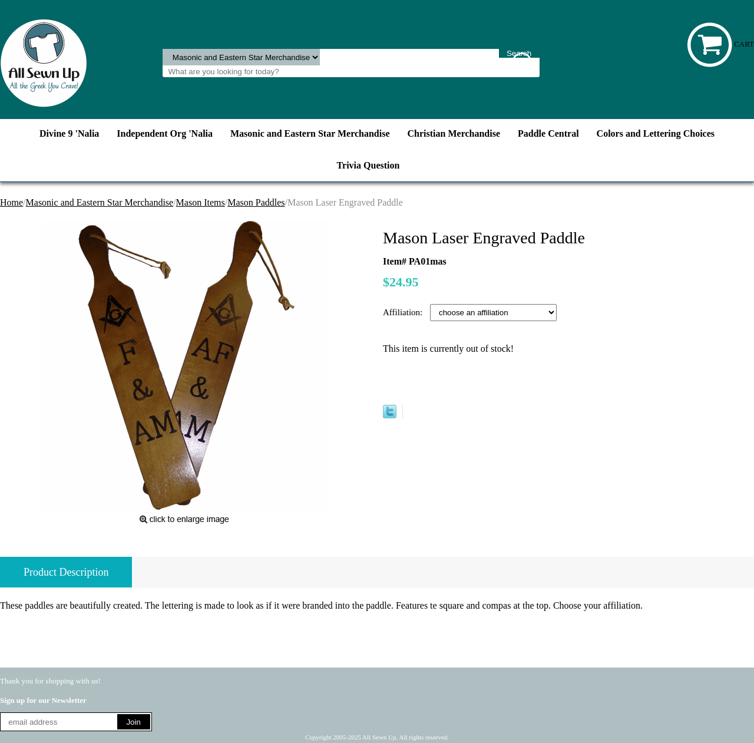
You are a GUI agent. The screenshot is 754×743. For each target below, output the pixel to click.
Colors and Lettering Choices (656, 133)
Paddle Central (548, 133)
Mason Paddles (256, 202)
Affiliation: (404, 312)
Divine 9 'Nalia (69, 133)
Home (11, 202)
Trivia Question (368, 165)
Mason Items (200, 202)
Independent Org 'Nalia (165, 133)
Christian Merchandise (454, 133)
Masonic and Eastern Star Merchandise (310, 133)
